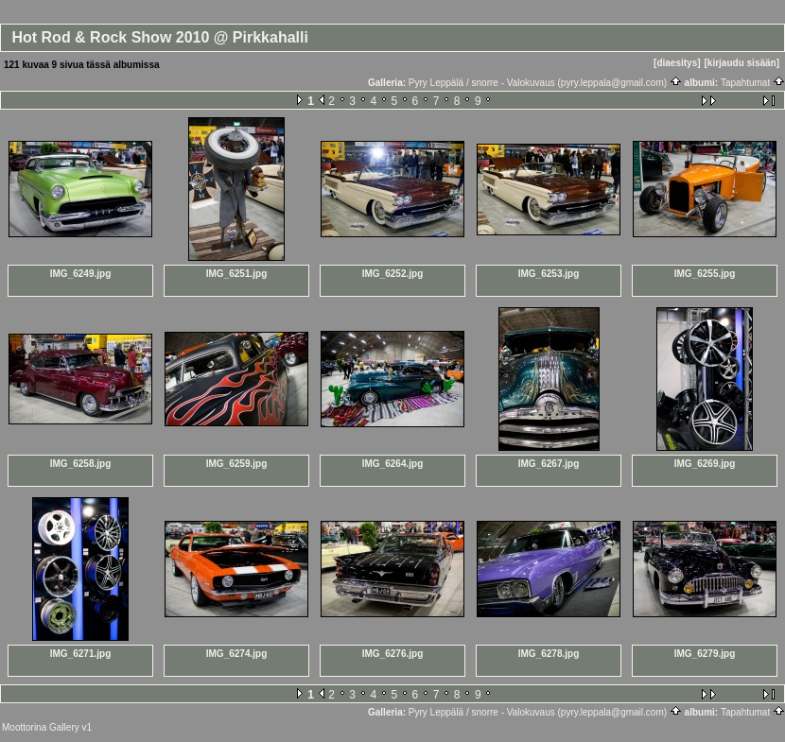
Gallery (64, 727)
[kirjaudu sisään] (742, 63)
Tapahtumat (753, 83)
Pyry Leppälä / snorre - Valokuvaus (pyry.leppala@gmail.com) (545, 83)
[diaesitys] (677, 63)
